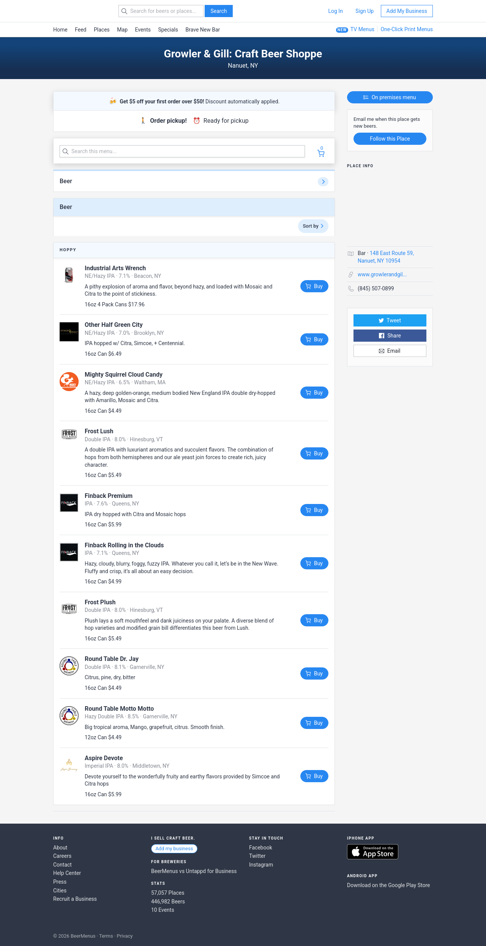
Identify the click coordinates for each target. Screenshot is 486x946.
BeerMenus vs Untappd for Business (194, 871)
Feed (80, 30)
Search (218, 11)
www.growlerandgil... (382, 274)
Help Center (67, 873)
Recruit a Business (75, 899)
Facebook (260, 848)
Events (143, 30)
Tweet (390, 320)
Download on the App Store (372, 851)
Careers (62, 856)
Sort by (313, 226)
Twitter (257, 856)
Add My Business (407, 11)
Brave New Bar (203, 30)
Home (60, 30)
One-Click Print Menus (406, 29)
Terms (106, 936)
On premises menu (389, 97)
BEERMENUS (80, 11)
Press (59, 882)
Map (122, 30)
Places (102, 30)
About (60, 848)
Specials (168, 30)
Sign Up (364, 11)
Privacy (125, 936)
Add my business (174, 848)
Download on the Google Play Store (388, 885)
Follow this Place (390, 139)
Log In (335, 11)
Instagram (261, 865)
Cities (59, 890)
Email (389, 351)
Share (390, 336)
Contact (62, 865)
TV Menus (362, 29)
